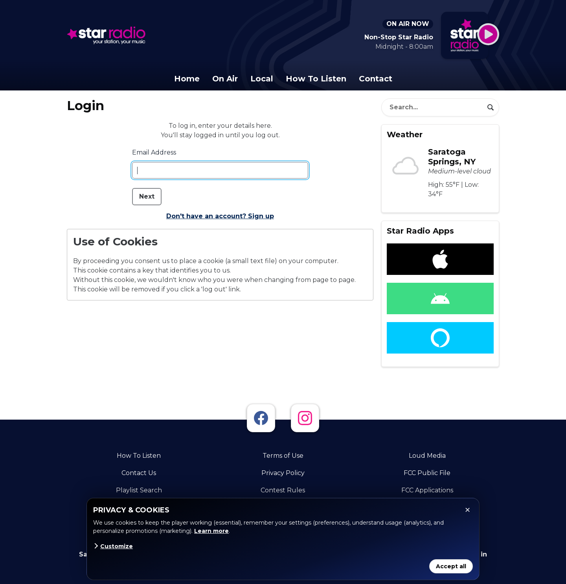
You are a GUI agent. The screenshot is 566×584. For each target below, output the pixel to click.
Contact (375, 78)
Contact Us (138, 473)
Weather (405, 134)
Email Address (154, 152)
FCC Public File (427, 473)
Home (187, 78)
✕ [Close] (467, 510)
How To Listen (316, 78)
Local (261, 78)
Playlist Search (139, 490)
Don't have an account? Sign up (220, 216)
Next (146, 196)
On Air (225, 78)
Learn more (211, 530)
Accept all (451, 566)
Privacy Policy (283, 473)
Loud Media (427, 455)
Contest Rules (283, 490)
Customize (113, 546)
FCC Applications (427, 490)
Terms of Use (283, 455)
